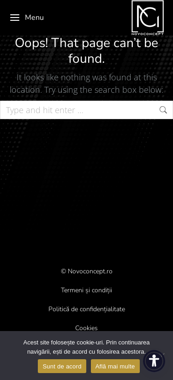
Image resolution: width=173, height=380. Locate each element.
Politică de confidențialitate (86, 309)
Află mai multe (115, 366)
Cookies (86, 328)
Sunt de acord (61, 366)
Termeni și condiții (86, 290)
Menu (26, 17)
